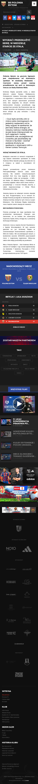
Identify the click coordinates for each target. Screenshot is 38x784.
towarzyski (7, 356)
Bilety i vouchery (7, 730)
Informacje (5, 710)
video (19, 373)
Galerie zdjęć (6, 699)
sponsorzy (21, 356)
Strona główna (20, 24)
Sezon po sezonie (7, 755)
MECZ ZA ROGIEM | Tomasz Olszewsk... (19, 456)
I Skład (4, 735)
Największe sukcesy (8, 748)
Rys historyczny (6, 746)
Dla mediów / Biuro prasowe (10, 717)
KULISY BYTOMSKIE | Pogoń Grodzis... (19, 444)
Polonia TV (5, 697)
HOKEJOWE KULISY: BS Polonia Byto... (19, 433)
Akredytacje (5, 719)
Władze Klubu (6, 712)
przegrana (11, 360)
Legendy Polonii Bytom (9, 753)
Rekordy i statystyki (8, 750)
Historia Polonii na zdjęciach (10, 764)
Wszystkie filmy (19, 389)
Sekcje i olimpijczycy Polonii (10, 766)
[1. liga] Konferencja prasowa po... (19, 422)
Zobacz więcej (19, 327)
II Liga (4, 733)
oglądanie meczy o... (11, 369)
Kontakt (4, 701)
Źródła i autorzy (7, 768)
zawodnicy (26, 360)
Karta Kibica (5, 737)
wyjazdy (14, 364)
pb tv (33, 356)
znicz (25, 364)
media (25, 780)
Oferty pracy (5, 722)
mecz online (30, 369)
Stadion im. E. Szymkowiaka (10, 715)
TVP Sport (23, 253)
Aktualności (6, 27)
